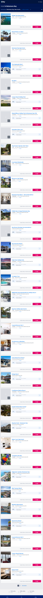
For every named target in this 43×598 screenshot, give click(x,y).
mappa (20, 18)
